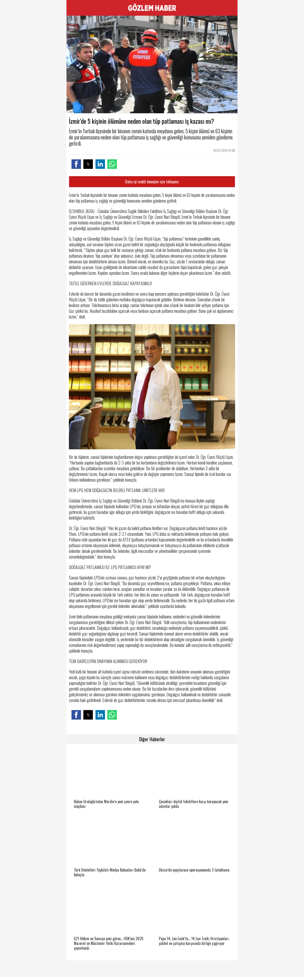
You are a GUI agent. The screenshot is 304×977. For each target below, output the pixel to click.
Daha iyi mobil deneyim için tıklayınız (152, 182)
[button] (76, 164)
